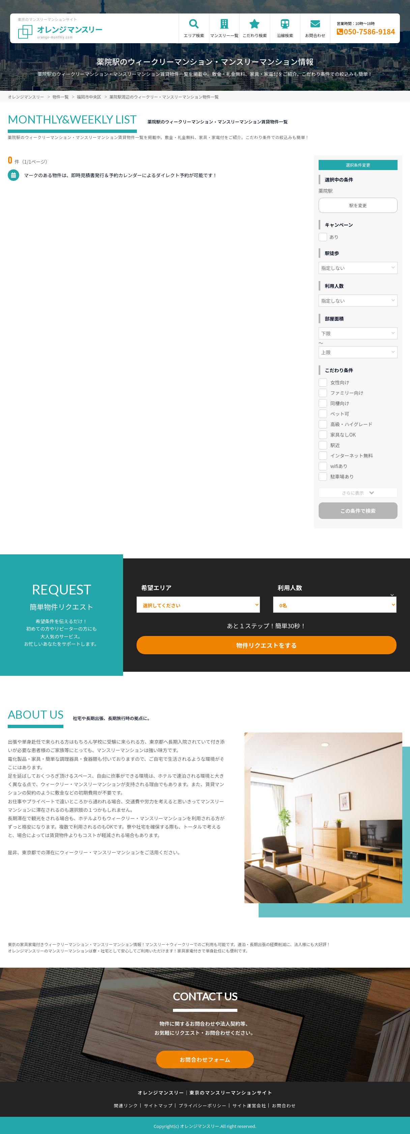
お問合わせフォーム (205, 1058)
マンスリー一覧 (224, 35)
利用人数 (290, 587)
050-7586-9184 (369, 31)
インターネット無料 (351, 455)
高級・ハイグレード (351, 424)
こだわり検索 (254, 35)
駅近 (335, 445)
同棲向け (339, 403)
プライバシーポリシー (202, 1104)
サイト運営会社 (249, 1104)
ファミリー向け (346, 392)
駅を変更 (358, 205)
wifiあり (339, 466)
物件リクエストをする (266, 645)
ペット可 (339, 413)
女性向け (339, 382)
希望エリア (156, 587)
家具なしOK (343, 434)
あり (334, 236)
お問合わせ (315, 35)
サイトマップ (158, 1104)
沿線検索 (285, 35)
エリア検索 (194, 35)
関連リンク (126, 1104)
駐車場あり (342, 476)
